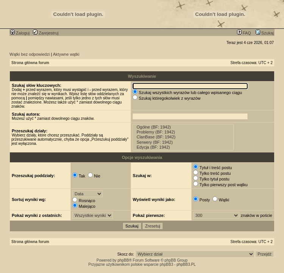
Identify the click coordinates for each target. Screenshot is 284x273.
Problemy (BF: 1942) (183, 132)
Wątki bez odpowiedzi (29, 54)
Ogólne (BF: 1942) (183, 127)
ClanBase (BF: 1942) (183, 137)
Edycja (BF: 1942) (183, 147)
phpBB (123, 260)
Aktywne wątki (66, 54)
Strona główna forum (30, 63)
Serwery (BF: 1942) (183, 142)
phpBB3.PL (186, 264)
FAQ (244, 33)
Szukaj (265, 33)
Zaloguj (20, 33)
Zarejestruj (45, 33)
